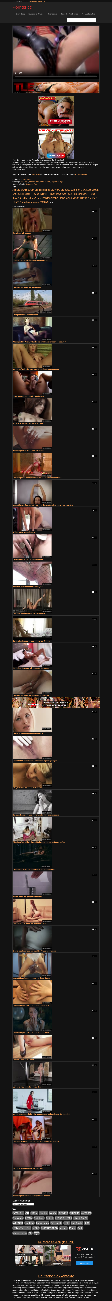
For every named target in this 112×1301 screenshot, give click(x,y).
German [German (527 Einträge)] (67, 193)
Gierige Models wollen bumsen (25, 315)
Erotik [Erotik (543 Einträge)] (94, 189)
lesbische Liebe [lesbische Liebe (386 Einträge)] (56, 198)
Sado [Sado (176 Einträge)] (22, 202)
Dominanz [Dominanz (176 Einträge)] (86, 190)
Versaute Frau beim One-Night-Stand (27, 1087)
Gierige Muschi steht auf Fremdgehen (28, 559)
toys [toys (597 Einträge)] (46, 201)
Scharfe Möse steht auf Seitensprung (28, 423)
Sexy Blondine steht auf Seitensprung (28, 788)
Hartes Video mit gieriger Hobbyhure (27, 896)
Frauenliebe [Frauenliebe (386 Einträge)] (55, 193)
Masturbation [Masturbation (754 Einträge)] (80, 197)
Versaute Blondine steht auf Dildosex (28, 1168)
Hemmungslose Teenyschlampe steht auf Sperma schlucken (37, 478)
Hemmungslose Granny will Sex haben (28, 451)
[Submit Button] (93, 20)
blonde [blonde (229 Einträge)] (46, 189)
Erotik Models (27, 179)
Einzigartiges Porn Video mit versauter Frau (30, 260)
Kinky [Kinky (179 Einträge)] (27, 198)
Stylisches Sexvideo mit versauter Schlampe (31, 668)
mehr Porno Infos (18, 170)
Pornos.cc (22, 7)
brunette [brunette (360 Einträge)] (65, 189)
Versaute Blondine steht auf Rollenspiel (29, 614)
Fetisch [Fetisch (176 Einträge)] (26, 194)
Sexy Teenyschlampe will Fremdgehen (28, 396)
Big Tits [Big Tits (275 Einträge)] (39, 189)
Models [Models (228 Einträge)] (93, 198)
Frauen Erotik (34, 182)
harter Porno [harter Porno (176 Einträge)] (88, 194)
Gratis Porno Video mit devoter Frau (27, 287)
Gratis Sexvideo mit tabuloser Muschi (28, 733)
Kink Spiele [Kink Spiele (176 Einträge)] (18, 198)
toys (61, 182)
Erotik (26, 182)
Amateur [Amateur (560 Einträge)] (17, 189)
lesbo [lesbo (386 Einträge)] (69, 198)
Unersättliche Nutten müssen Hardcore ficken (31, 978)
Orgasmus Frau (31, 184)
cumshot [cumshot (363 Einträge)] (75, 189)
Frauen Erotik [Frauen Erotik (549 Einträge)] (39, 193)
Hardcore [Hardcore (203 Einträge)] (77, 194)
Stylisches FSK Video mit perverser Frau (29, 924)
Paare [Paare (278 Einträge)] (15, 202)
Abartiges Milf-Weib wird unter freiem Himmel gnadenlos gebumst (39, 342)
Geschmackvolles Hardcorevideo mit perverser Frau (34, 869)
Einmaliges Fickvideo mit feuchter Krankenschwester (34, 951)
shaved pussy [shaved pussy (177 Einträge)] (32, 202)
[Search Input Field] (79, 20)
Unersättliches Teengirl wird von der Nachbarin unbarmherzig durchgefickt (43, 505)
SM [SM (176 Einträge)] (41, 202)
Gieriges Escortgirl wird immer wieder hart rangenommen (36, 815)
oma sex (41, 1)
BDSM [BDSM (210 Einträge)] (30, 190)
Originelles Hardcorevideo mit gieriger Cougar (31, 641)
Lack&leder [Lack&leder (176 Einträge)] (35, 198)
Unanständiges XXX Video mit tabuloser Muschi (32, 1005)
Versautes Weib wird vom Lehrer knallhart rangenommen (36, 369)
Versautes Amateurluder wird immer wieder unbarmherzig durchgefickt (41, 1114)
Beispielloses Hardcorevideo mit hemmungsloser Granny (36, 1141)
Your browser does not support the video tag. (56, 52)
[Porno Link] (56, 87)
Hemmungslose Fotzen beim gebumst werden (31, 1196)
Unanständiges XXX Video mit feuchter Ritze (31, 1032)
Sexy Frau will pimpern (22, 233)
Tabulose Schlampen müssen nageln (28, 587)
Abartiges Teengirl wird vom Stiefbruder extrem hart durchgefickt (39, 842)
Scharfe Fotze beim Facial (23, 1060)
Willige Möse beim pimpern (24, 532)
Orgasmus (55, 182)
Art (22, 182)
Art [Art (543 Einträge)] (25, 189)
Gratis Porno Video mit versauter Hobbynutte (31, 695)
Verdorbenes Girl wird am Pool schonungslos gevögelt (35, 761)
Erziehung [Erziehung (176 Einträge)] (17, 194)
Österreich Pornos (30, 1)
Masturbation (45, 182)
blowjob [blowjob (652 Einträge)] (55, 189)
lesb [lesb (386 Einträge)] (44, 198)
